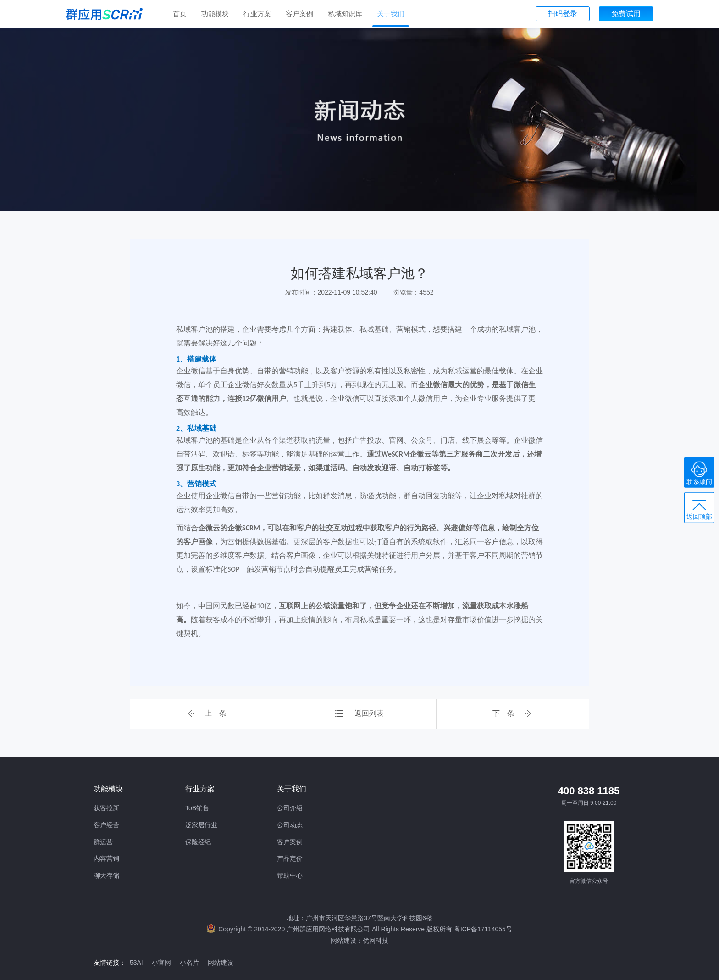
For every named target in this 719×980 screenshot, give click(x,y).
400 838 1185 (589, 790)
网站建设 (222, 961)
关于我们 (390, 13)
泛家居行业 (201, 825)
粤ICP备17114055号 (483, 929)
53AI (137, 961)
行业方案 (257, 13)
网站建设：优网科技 (359, 940)
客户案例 (299, 13)
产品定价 (290, 858)
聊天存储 (106, 875)
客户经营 (106, 825)
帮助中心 (290, 875)
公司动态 (290, 825)
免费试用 (626, 13)
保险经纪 (198, 842)
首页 (180, 13)
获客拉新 (106, 808)
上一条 (207, 714)
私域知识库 (345, 13)
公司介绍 (290, 808)
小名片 (190, 961)
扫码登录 (562, 13)
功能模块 (215, 13)
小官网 (162, 961)
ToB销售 (197, 808)
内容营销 (106, 858)
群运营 (103, 842)
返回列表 (359, 714)
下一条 (512, 714)
